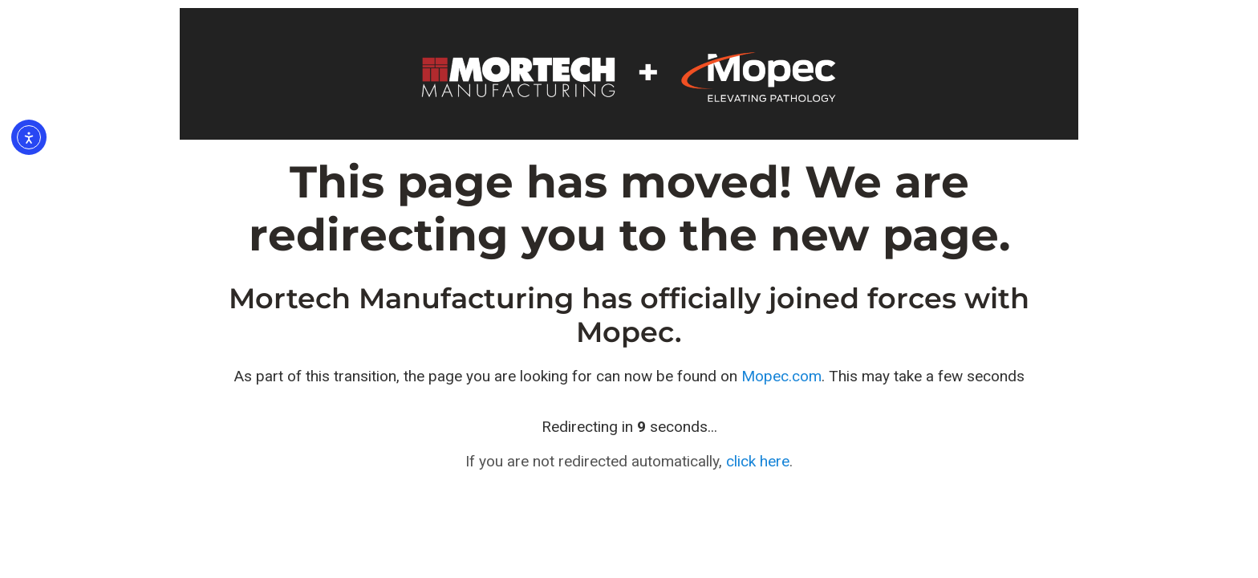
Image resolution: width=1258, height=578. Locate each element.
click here (757, 461)
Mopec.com (781, 376)
